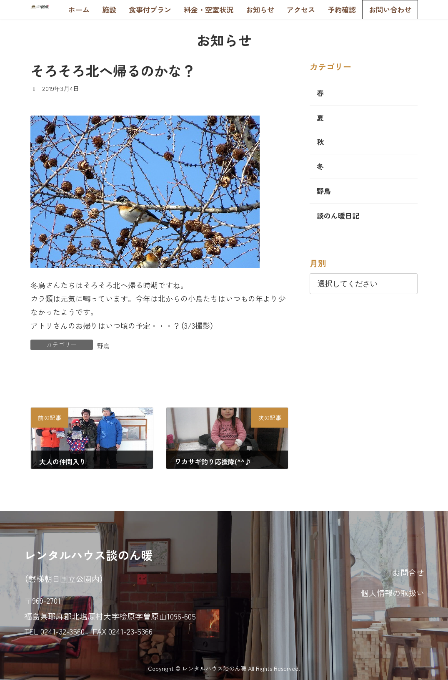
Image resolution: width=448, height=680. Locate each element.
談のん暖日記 (338, 215)
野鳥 (103, 345)
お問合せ (408, 572)
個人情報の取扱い (392, 593)
